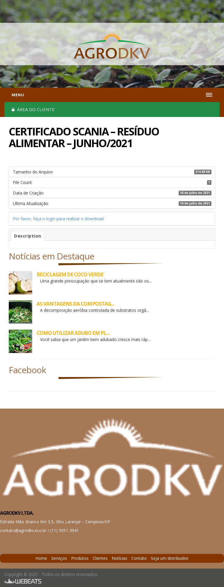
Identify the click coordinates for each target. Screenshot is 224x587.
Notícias (119, 558)
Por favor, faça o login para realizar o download (58, 218)
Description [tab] (27, 236)
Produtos (80, 558)
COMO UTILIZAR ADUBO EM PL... (73, 333)
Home (41, 558)
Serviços (59, 558)
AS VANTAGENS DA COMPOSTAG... (75, 303)
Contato (139, 558)
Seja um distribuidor (170, 558)
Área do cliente (33, 109)
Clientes (100, 558)
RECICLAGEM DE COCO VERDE (70, 274)
